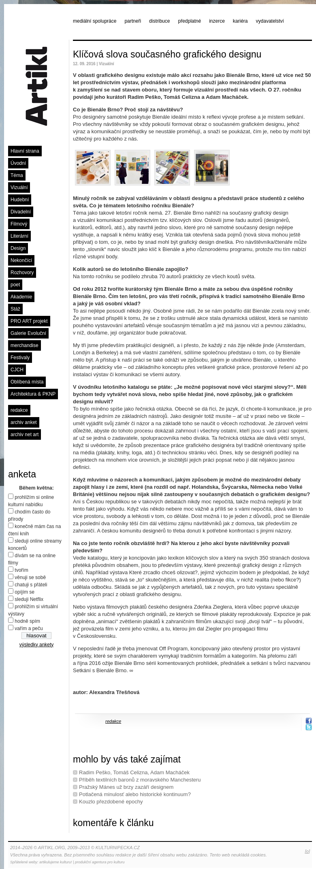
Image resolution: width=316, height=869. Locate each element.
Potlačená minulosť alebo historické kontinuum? (135, 794)
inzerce (217, 21)
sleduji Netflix (29, 599)
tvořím (21, 570)
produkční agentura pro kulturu (100, 862)
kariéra (240, 21)
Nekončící (21, 260)
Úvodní (18, 163)
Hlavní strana (25, 151)
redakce (19, 410)
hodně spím (27, 621)
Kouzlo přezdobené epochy (111, 802)
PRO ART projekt (29, 321)
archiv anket (24, 422)
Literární (19, 236)
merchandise (24, 345)
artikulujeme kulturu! (55, 862)
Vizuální (19, 187)
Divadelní (21, 212)
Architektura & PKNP (33, 394)
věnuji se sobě (30, 577)
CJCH (17, 370)
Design (18, 248)
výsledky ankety (36, 644)
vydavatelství (270, 21)
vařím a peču (29, 628)
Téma (17, 175)
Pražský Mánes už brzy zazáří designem (126, 787)
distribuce (159, 21)
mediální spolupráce (94, 21)
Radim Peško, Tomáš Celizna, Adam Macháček (134, 772)
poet (15, 285)
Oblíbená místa (27, 382)
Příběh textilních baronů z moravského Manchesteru (140, 780)
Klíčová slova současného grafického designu (167, 54)
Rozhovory (22, 272)
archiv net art (24, 434)
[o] (307, 851)
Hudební (20, 199)
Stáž (15, 309)
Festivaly (20, 357)
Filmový (19, 224)
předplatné (189, 21)
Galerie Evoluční (28, 333)
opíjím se (24, 592)
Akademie (21, 297)
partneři (132, 21)
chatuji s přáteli (31, 585)
